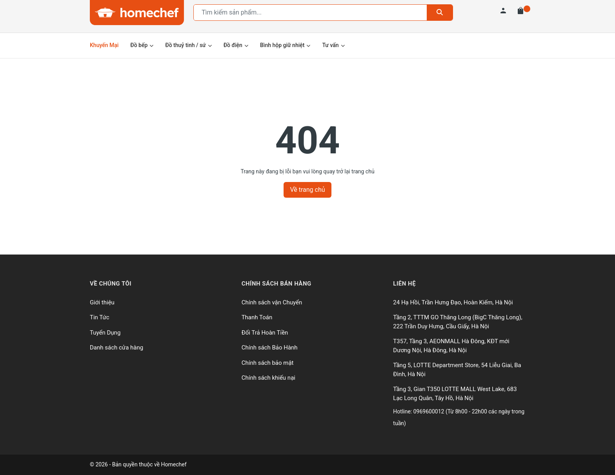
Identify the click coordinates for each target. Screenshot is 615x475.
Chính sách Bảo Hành (270, 347)
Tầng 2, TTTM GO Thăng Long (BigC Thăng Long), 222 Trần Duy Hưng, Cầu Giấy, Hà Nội (457, 322)
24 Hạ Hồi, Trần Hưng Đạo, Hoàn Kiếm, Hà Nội (453, 302)
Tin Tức (99, 317)
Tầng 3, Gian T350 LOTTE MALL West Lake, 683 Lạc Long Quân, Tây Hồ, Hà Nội (455, 394)
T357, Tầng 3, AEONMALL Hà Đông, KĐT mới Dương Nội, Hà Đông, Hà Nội (451, 346)
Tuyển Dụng (105, 332)
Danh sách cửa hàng (116, 347)
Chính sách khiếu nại (268, 377)
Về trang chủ (307, 189)
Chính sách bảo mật (268, 362)
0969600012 (429, 411)
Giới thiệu (102, 302)
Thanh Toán (257, 317)
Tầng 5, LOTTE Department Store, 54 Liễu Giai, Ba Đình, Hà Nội (457, 370)
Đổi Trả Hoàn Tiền (265, 332)
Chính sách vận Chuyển (272, 302)
